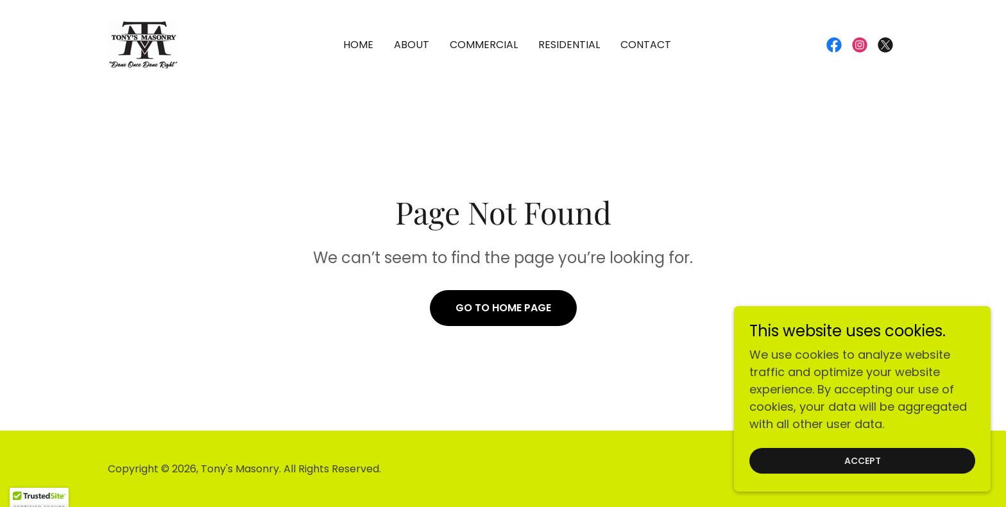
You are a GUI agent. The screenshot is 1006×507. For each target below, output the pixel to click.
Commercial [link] (484, 44)
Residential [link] (569, 44)
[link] (142, 43)
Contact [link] (645, 44)
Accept (862, 478)
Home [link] (358, 44)
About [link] (411, 44)
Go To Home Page (503, 307)
